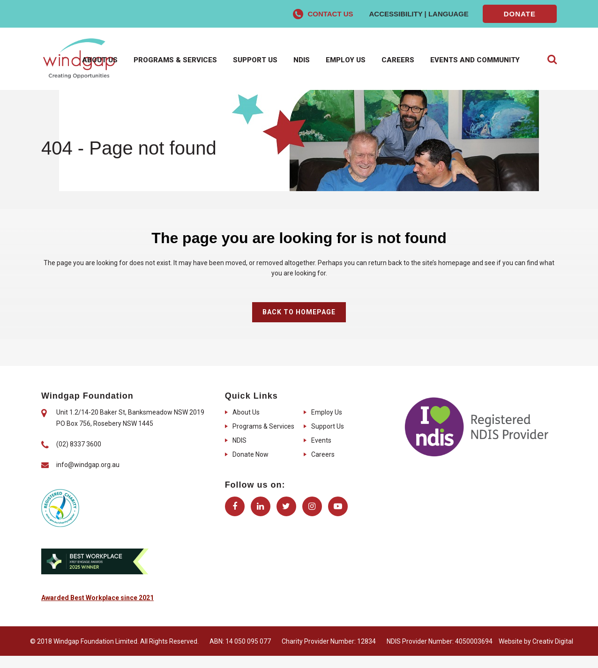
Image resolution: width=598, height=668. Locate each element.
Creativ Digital (552, 641)
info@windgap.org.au (88, 464)
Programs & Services (263, 426)
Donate (520, 14)
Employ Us (326, 412)
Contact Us (330, 14)
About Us (246, 412)
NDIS (239, 440)
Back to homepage (299, 312)
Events (321, 440)
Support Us (327, 426)
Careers (323, 454)
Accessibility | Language (418, 14)
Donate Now (250, 454)
